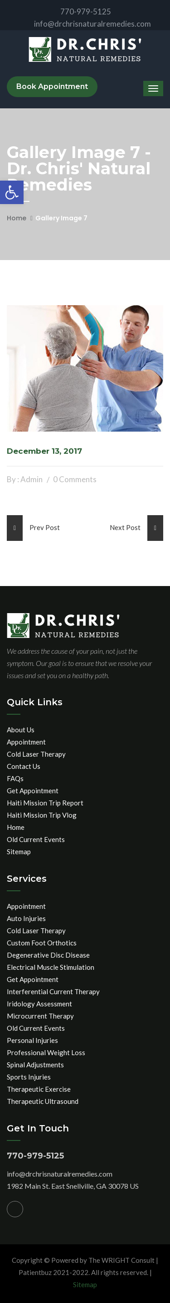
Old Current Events (36, 839)
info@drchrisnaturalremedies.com (85, 23)
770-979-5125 (78, 11)
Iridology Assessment (39, 1004)
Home (16, 218)
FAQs (15, 778)
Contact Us (23, 766)
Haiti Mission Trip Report (45, 803)
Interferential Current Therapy (53, 991)
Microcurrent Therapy (40, 1016)
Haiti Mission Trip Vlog (42, 815)
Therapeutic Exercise (39, 1089)
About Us (20, 730)
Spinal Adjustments (35, 1065)
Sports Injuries (29, 1077)
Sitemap (19, 851)
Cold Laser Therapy (36, 754)
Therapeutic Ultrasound (42, 1101)
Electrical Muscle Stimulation (50, 967)
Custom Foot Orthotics (42, 943)
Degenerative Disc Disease (48, 955)
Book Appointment (52, 86)
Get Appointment (32, 790)
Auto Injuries (26, 918)
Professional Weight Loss (46, 1052)
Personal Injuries (32, 1040)
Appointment (26, 742)
